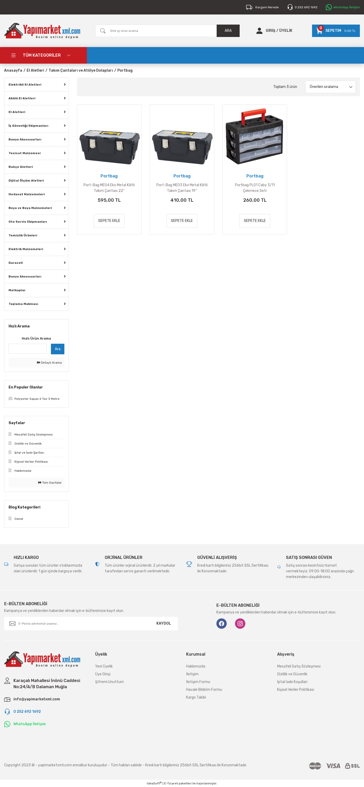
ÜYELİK (285, 30)
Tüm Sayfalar (50, 482)
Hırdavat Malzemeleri (27, 194)
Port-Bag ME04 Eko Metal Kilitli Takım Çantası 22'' (109, 188)
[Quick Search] (28, 349)
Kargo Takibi (196, 697)
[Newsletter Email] (91, 623)
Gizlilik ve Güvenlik (292, 674)
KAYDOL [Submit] (163, 623)
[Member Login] (259, 31)
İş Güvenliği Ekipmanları (28, 126)
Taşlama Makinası (23, 304)
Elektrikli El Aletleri (25, 84)
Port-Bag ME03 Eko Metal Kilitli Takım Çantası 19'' (182, 188)
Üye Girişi (102, 674)
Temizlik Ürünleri (23, 235)
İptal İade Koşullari (292, 682)
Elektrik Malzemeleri (26, 249)
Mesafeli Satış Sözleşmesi (299, 666)
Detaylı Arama (49, 362)
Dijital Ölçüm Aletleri (26, 180)
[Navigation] (45, 55)
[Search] (167, 31)
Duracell (16, 263)
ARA (228, 30)
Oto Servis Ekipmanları (28, 221)
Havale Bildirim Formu (204, 689)
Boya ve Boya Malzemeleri (30, 208)
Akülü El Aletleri (22, 98)
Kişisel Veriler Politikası (295, 689)
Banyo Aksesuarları (25, 139)
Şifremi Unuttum (109, 682)
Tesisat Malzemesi (25, 153)
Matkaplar (17, 290)
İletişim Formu (198, 682)
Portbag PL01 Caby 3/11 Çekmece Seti (255, 188)
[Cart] (336, 31)
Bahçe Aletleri (21, 167)
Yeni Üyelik (104, 666)
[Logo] (42, 31)
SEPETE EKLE (109, 221)
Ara (57, 349)
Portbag (125, 70)
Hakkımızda (195, 666)
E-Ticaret (171, 783)
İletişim (192, 674)
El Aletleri (17, 112)
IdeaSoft (154, 783)
